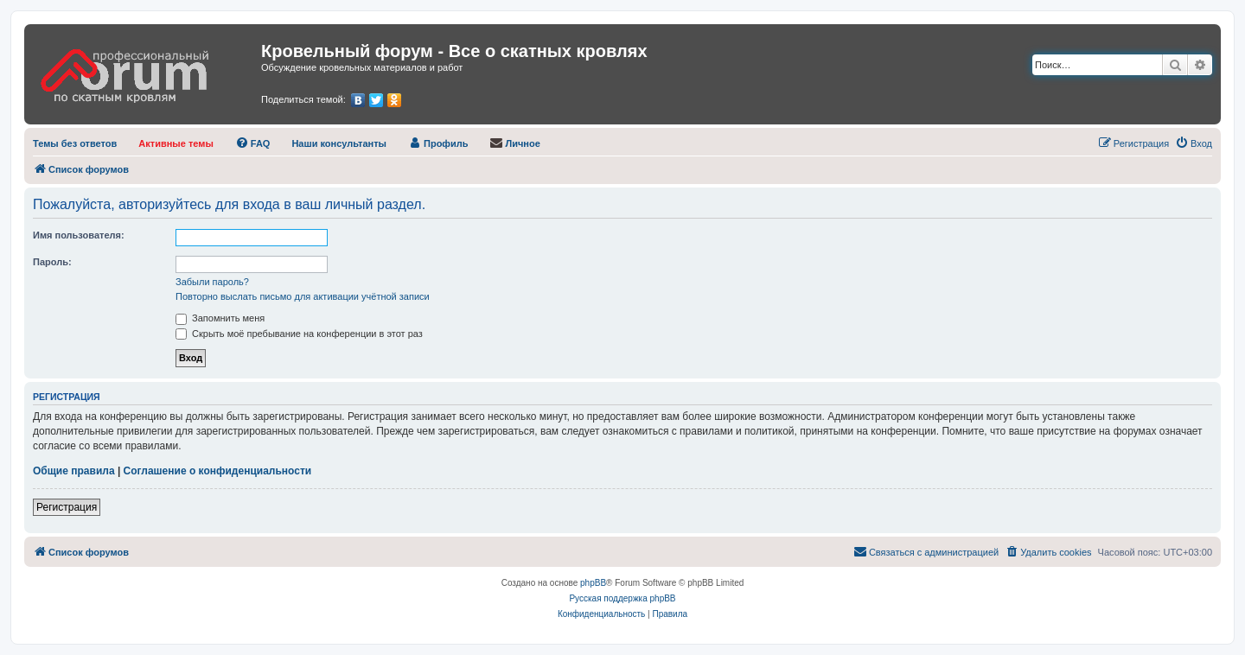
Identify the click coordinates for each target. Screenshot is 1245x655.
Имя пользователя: (78, 235)
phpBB (593, 583)
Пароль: (52, 262)
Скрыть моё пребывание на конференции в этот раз (299, 333)
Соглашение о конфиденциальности (218, 471)
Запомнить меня (220, 318)
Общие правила (74, 471)
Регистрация (66, 507)
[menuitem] (75, 143)
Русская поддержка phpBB (622, 598)
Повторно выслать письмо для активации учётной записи (303, 296)
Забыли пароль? (212, 282)
